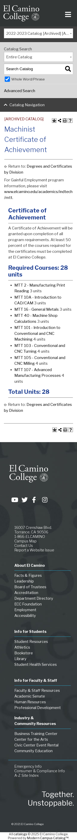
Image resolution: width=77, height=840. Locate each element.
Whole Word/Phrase (28, 79)
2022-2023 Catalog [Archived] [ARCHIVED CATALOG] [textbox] (39, 33)
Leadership (24, 581)
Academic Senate (29, 696)
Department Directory (33, 598)
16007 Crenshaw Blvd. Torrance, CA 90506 (33, 529)
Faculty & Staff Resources (37, 690)
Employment (25, 610)
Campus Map (25, 541)
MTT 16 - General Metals (36, 309)
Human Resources (30, 702)
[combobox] (38, 33)
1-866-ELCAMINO (29, 536)
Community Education (33, 751)
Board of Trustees (30, 587)
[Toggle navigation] (67, 13)
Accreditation (26, 592)
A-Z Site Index (26, 775)
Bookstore (23, 653)
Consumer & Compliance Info (39, 771)
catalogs (20, 834)
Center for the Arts (31, 739)
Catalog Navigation (27, 105)
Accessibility (25, 615)
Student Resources (31, 641)
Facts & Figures (28, 575)
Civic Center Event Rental (36, 745)
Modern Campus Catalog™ (48, 838)
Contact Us (23, 545)
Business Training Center (35, 734)
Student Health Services (35, 664)
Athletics (22, 647)
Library (20, 659)
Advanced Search (19, 90)
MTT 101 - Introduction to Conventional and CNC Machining (37, 333)
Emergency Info (28, 766)
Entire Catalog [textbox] (19, 57)
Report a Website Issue (34, 550)
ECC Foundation (28, 604)
